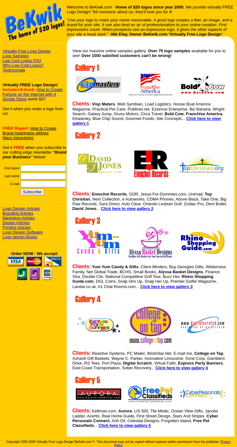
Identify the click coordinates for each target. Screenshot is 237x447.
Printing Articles (17, 227)
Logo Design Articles (21, 208)
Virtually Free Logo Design (27, 51)
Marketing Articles (19, 218)
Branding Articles (18, 213)
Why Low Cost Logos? (23, 65)
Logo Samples (16, 56)
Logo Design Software (23, 232)
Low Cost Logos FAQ (22, 60)
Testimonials (14, 70)
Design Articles (16, 222)
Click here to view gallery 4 (181, 367)
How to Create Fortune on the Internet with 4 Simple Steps (33, 94)
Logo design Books (20, 237)
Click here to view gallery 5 (125, 425)
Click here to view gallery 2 (127, 208)
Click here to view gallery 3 (166, 286)
